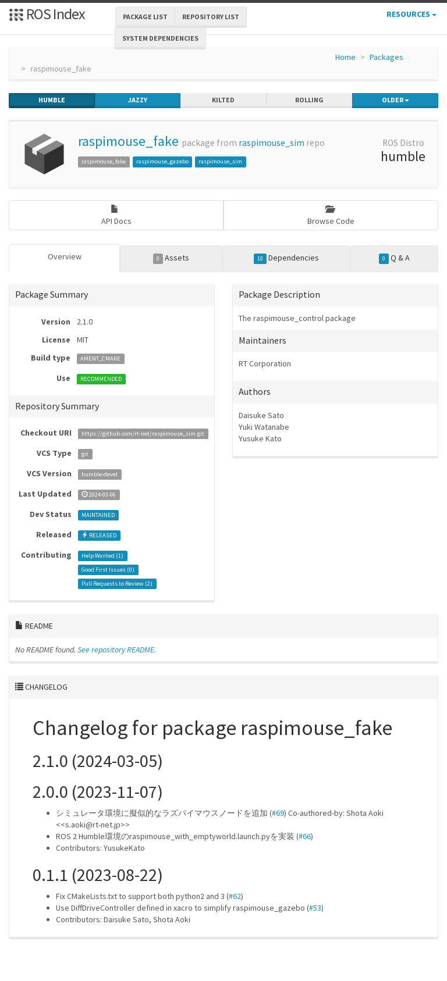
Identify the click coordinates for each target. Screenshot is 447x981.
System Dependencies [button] (160, 38)
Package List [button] (145, 16)
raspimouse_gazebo (162, 161)
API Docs (116, 215)
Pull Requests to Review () (116, 583)
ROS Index (47, 13)
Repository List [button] (210, 16)
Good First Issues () (107, 569)
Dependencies (287, 258)
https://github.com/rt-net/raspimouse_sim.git (142, 433)
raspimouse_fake (128, 141)
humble (51, 100)
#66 (305, 836)
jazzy (137, 100)
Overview (64, 256)
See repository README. (116, 649)
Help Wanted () (102, 555)
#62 (235, 896)
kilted (223, 100)
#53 (315, 907)
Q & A (394, 258)
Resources (411, 14)
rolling (309, 100)
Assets (171, 258)
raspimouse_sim (271, 142)
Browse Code (330, 215)
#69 (278, 813)
